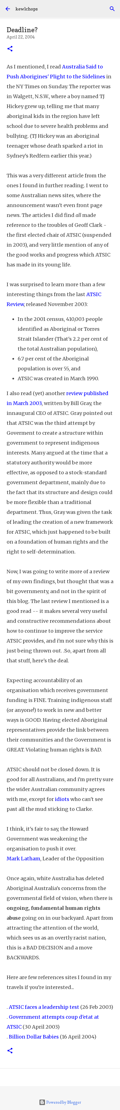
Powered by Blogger (60, 1102)
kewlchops (26, 9)
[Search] (112, 8)
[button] (10, 49)
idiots (62, 799)
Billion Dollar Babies (34, 1037)
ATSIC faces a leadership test (44, 1007)
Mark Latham (23, 858)
